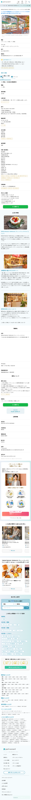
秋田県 (23, 684)
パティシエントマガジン (17, 757)
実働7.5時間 (22, 722)
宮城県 (12, 684)
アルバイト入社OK (5, 739)
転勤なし (18, 731)
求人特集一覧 (6, 763)
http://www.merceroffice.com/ (8, 456)
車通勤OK (23, 731)
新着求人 (5, 757)
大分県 (23, 693)
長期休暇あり (10, 742)
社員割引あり (4, 731)
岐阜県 (13, 682)
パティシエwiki (15, 763)
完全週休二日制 (16, 742)
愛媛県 (6, 691)
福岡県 (8, 693)
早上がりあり (4, 725)
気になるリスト (7, 768)
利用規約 (4, 789)
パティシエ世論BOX (16, 765)
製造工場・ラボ (4, 714)
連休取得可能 (12, 739)
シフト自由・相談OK (15, 725)
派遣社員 (19, 706)
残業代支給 (3, 730)
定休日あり (16, 722)
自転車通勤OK (10, 733)
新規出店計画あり (5, 720)
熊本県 (19, 693)
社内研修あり (22, 733)
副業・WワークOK (22, 736)
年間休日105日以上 (23, 739)
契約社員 (7, 706)
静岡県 (10, 682)
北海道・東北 (4, 684)
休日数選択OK (4, 742)
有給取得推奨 (17, 741)
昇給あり (18, 728)
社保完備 (3, 728)
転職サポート (15, 754)
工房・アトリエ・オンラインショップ (8, 712)
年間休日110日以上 (5, 741)
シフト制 (9, 725)
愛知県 (6, 682)
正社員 (3, 706)
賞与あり (22, 728)
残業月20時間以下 (5, 723)
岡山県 (10, 689)
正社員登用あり (14, 730)
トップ (1, 5)
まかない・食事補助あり (11, 731)
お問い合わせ (5, 786)
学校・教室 (14, 714)
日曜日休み (11, 741)
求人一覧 (5, 5)
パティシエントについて (7, 777)
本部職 (3, 701)
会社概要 (4, 780)
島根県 (13, 689)
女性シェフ (11, 720)
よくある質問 (5, 783)
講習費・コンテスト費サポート (24, 730)
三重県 (17, 682)
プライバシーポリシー (6, 792)
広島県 (6, 689)
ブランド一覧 (6, 765)
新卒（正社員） (24, 706)
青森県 (16, 684)
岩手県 (20, 684)
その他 (7, 701)
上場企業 (3, 722)
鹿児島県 (3, 695)
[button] (12, 537)
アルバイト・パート (13, 706)
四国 (2, 691)
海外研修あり (16, 733)
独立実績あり (16, 720)
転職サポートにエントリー (15, 513)
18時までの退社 (12, 723)
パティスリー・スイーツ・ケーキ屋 (7, 711)
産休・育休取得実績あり (24, 741)
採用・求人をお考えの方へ (14, 772)
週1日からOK (22, 725)
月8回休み (17, 739)
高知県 (17, 691)
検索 (26, 607)
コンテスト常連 (22, 720)
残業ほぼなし (22, 723)
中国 (2, 689)
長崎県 (15, 693)
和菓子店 (9, 714)
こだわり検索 (6, 760)
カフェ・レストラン (18, 712)
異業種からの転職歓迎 (5, 736)
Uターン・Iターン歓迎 (14, 736)
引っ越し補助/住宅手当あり (10, 728)
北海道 (9, 684)
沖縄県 (7, 695)
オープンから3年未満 (9, 722)
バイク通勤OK (4, 733)
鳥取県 (17, 689)
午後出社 (17, 723)
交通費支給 (9, 730)
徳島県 (13, 691)
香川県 (10, 691)
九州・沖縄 (3, 693)
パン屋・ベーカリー (26, 712)
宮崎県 (26, 693)
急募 (27, 733)
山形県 (27, 684)
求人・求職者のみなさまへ (7, 794)
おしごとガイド (15, 760)
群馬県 (3, 680)
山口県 (21, 689)
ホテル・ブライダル (17, 711)
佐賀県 (12, 693)
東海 (2, 682)
